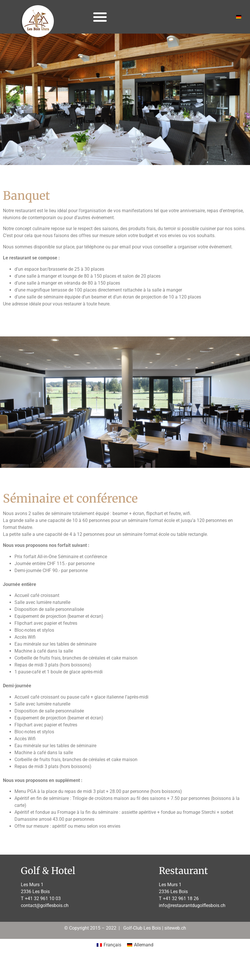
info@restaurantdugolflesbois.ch (192, 905)
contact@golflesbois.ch (45, 905)
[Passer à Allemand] (238, 16)
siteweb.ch (175, 928)
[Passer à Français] (109, 945)
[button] (100, 17)
